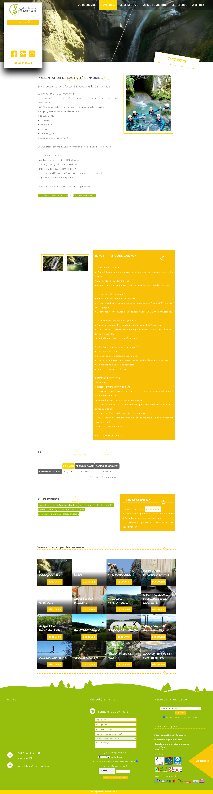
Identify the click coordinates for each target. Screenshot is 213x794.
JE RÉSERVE (153, 509)
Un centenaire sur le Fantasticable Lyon (58, 505)
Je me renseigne (155, 5)
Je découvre (87, 5)
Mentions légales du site (168, 739)
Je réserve (179, 5)
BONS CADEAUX (23, 63)
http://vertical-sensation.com (53, 195)
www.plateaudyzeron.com (103, 792)
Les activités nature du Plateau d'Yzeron (58, 514)
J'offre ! (198, 5)
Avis (159, 749)
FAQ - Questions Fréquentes (170, 735)
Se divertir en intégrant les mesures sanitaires (61, 509)
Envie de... (108, 5)
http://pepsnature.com (84, 195)
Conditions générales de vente (171, 744)
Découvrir (54, 581)
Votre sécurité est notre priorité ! (96, 505)
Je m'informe (129, 5)
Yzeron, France (23, 37)
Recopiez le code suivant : (115, 766)
